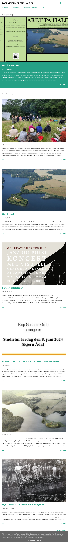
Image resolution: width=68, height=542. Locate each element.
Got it (39, 540)
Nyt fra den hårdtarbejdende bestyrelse (23, 504)
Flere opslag (61, 530)
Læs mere (63, 84)
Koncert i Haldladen (12, 287)
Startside (5, 7)
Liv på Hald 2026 (10, 65)
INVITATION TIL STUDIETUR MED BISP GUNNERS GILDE (30, 361)
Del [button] (3, 84)
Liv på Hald (15, 7)
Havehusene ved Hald (30, 7)
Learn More (31, 540)
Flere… (44, 7)
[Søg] (61, 3)
